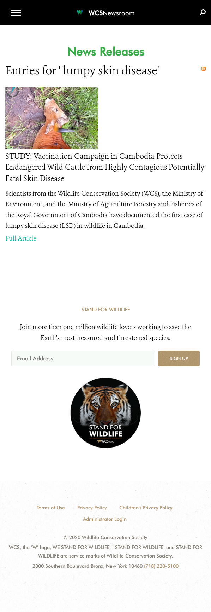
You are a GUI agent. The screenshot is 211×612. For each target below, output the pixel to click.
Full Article (20, 238)
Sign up (179, 358)
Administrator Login (105, 519)
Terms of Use (51, 507)
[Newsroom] (105, 8)
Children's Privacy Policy (146, 507)
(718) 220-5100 (161, 566)
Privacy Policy (92, 507)
